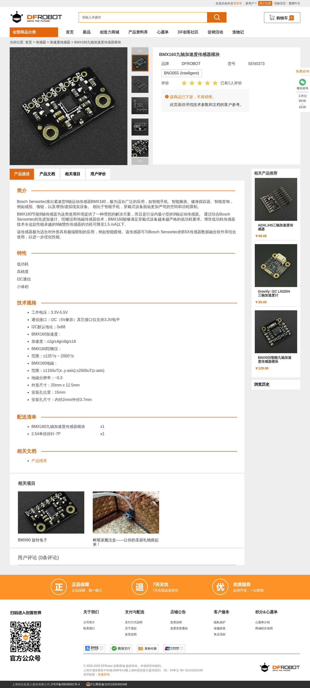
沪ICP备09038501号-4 (65, 684)
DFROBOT (191, 64)
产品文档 (47, 174)
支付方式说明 (133, 622)
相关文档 (26, 451)
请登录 (237, 3)
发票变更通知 (179, 628)
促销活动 (215, 32)
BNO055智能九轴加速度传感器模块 (274, 359)
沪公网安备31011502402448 (106, 684)
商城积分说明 (264, 628)
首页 (70, 32)
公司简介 (89, 622)
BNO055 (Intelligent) (181, 73)
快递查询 (103, 674)
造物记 (238, 32)
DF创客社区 (188, 32)
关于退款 (131, 628)
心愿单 (163, 32)
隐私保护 (219, 622)
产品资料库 (138, 32)
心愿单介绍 (262, 622)
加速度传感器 (60, 42)
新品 (87, 32)
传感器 (41, 42)
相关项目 (72, 174)
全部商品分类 (24, 32)
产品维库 (39, 461)
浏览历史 (262, 384)
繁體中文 (294, 3)
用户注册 (265, 3)
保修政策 (219, 628)
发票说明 (176, 622)
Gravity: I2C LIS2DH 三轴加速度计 (274, 293)
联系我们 (89, 628)
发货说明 (131, 634)
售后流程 (219, 634)
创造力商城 (109, 32)
